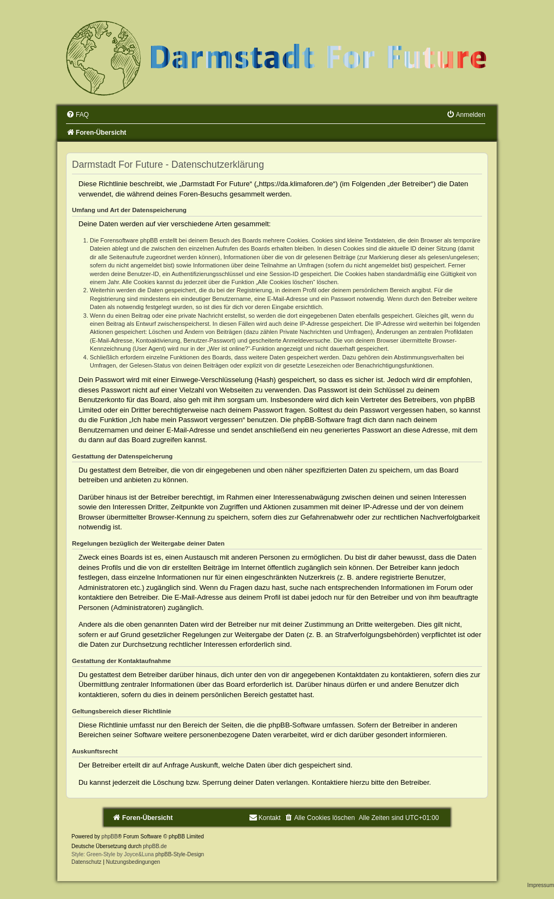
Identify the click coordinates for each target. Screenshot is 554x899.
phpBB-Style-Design (179, 854)
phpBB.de (155, 846)
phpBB (110, 836)
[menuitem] (77, 115)
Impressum (540, 885)
